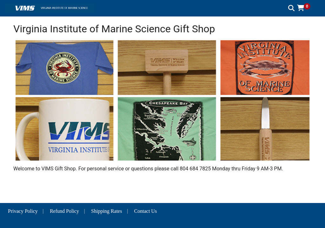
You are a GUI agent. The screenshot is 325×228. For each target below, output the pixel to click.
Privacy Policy (23, 211)
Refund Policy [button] (64, 211)
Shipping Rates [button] (106, 211)
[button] (306, 8)
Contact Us (145, 211)
